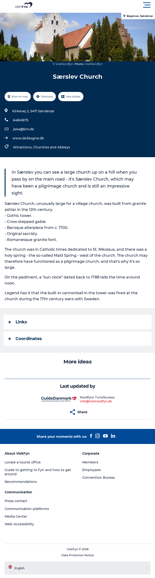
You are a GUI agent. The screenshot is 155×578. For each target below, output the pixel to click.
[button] (98, 5)
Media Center (16, 516)
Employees (91, 470)
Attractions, (23, 147)
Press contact (16, 501)
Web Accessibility (19, 524)
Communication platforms (27, 509)
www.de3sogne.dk (28, 138)
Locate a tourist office (23, 462)
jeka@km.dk (23, 129)
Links (17, 322)
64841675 (20, 120)
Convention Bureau (98, 477)
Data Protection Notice (77, 555)
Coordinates (25, 338)
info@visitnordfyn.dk (96, 401)
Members (90, 462)
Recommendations (21, 482)
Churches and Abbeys (51, 147)
